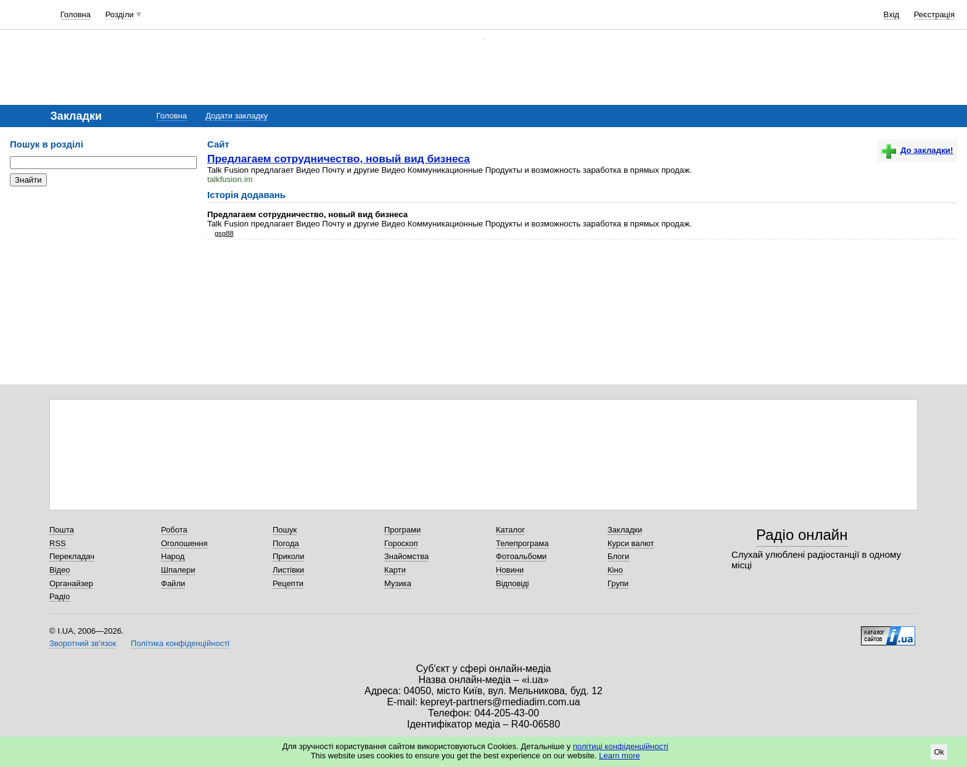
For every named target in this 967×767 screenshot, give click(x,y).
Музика (397, 583)
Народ (172, 556)
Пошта (61, 529)
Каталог (510, 529)
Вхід (892, 14)
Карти (395, 569)
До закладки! (917, 150)
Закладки (624, 529)
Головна (75, 14)
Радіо (59, 596)
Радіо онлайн (802, 534)
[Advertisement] (102, 271)
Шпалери (178, 569)
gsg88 (224, 233)
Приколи (288, 556)
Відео (59, 569)
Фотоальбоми (521, 556)
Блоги (618, 556)
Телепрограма (522, 543)
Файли (173, 583)
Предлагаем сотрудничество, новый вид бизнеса (338, 158)
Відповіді (512, 583)
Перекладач (71, 556)
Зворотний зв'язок (82, 643)
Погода (286, 543)
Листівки (288, 569)
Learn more (619, 755)
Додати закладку (236, 115)
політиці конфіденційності (621, 746)
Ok (939, 752)
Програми (402, 529)
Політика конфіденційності (180, 643)
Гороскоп (401, 543)
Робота (174, 529)
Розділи (119, 14)
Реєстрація (934, 14)
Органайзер (71, 583)
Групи (617, 583)
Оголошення (184, 543)
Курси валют (630, 543)
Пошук (285, 529)
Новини (510, 569)
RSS (57, 543)
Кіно (615, 569)
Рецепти (288, 583)
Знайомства (406, 556)
